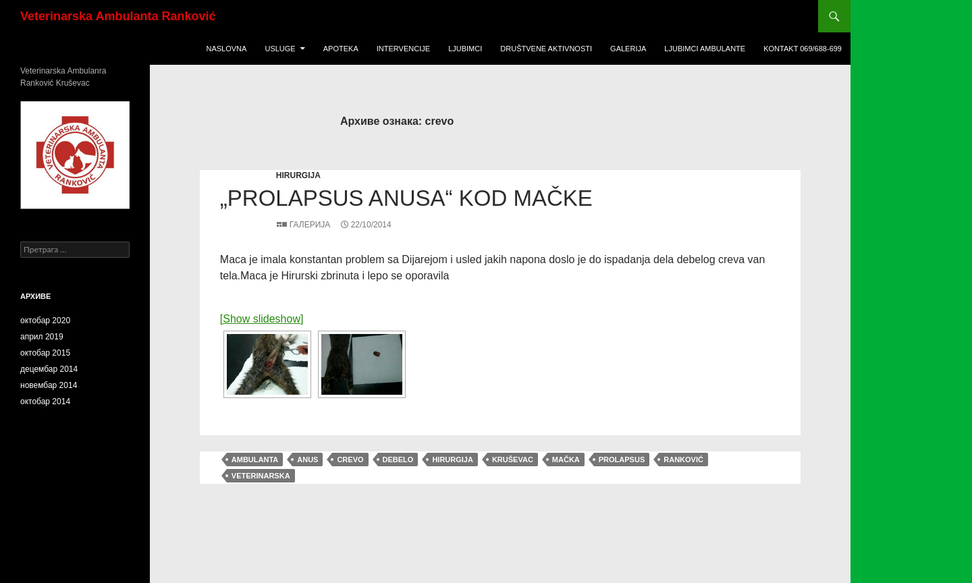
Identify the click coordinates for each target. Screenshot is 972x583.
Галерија (310, 224)
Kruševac (512, 459)
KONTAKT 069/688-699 (802, 49)
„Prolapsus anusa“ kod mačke (406, 198)
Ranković (683, 459)
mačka (566, 459)
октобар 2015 (45, 353)
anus (307, 459)
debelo (398, 459)
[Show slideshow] (262, 319)
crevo (350, 459)
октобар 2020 (45, 320)
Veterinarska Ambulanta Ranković (117, 16)
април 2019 (41, 336)
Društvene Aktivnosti (546, 49)
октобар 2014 (45, 401)
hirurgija (298, 175)
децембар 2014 (49, 369)
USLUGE (280, 49)
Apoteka (340, 49)
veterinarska (261, 476)
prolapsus (622, 459)
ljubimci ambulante (704, 49)
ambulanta (255, 459)
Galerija (628, 49)
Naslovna (226, 49)
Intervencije (403, 49)
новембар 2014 (48, 385)
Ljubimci (465, 49)
